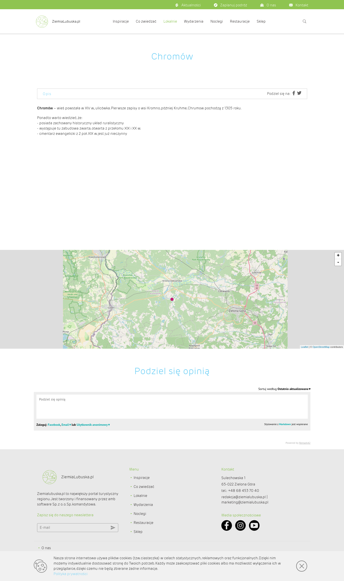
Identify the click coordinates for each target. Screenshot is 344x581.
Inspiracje (121, 21)
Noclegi (216, 21)
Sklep (261, 21)
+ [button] (338, 256)
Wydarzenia (193, 21)
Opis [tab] (47, 94)
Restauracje (240, 21)
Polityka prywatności (71, 574)
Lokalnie (170, 21)
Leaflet (304, 347)
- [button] (338, 262)
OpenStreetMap (321, 347)
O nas (46, 548)
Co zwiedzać (146, 21)
